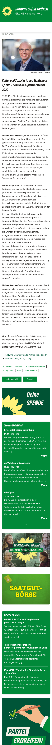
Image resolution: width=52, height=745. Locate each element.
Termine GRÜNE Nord (13, 425)
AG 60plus (9, 492)
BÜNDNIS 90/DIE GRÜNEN (31, 9)
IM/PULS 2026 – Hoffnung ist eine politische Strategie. (21, 621)
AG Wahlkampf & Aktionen (17, 463)
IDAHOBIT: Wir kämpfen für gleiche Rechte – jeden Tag (25, 672)
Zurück (30, 379)
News (19, 370)
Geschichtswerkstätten (35, 366)
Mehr (43, 456)
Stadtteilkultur (31, 370)
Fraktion (18, 366)
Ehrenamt (7, 366)
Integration (8, 370)
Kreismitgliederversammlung (19, 429)
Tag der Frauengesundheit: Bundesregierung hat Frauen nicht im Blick (25, 646)
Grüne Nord (8, 34)
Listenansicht (12, 379)
